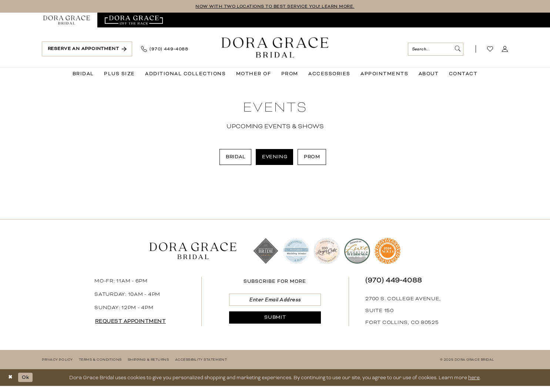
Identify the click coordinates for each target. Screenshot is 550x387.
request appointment (132, 322)
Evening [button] (275, 157)
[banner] (275, 47)
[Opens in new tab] (133, 20)
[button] (505, 49)
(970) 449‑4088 (393, 280)
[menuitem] (66, 20)
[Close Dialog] (10, 378)
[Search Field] (435, 49)
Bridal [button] (234, 157)
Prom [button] (313, 157)
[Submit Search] (457, 49)
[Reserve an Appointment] (87, 49)
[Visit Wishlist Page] (490, 49)
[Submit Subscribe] (275, 319)
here (474, 378)
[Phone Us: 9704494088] (165, 49)
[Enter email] (275, 300)
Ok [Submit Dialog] (26, 378)
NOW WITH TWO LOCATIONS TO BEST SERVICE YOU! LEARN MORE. (275, 6)
